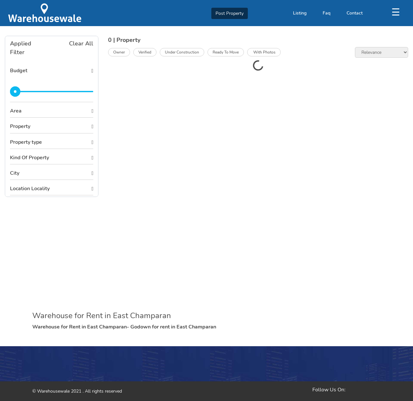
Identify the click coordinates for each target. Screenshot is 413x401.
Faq (326, 13)
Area (16, 110)
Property (20, 126)
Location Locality (30, 188)
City (14, 173)
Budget (18, 70)
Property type (26, 142)
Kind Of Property (29, 157)
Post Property (230, 13)
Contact (355, 13)
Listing (300, 13)
